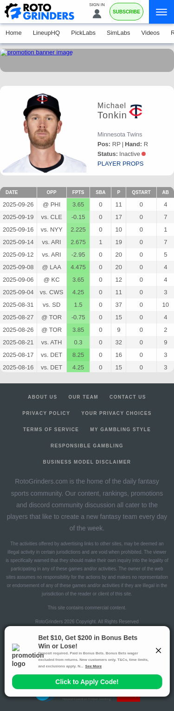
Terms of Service (51, 429)
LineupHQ (46, 32)
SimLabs (118, 32)
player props (120, 163)
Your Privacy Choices (116, 413)
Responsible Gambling (87, 445)
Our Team (84, 397)
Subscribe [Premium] (126, 11)
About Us (42, 397)
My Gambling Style (120, 429)
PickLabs (83, 32)
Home (14, 32)
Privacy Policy (46, 413)
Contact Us (128, 397)
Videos (151, 32)
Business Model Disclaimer (87, 462)
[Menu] (161, 12)
